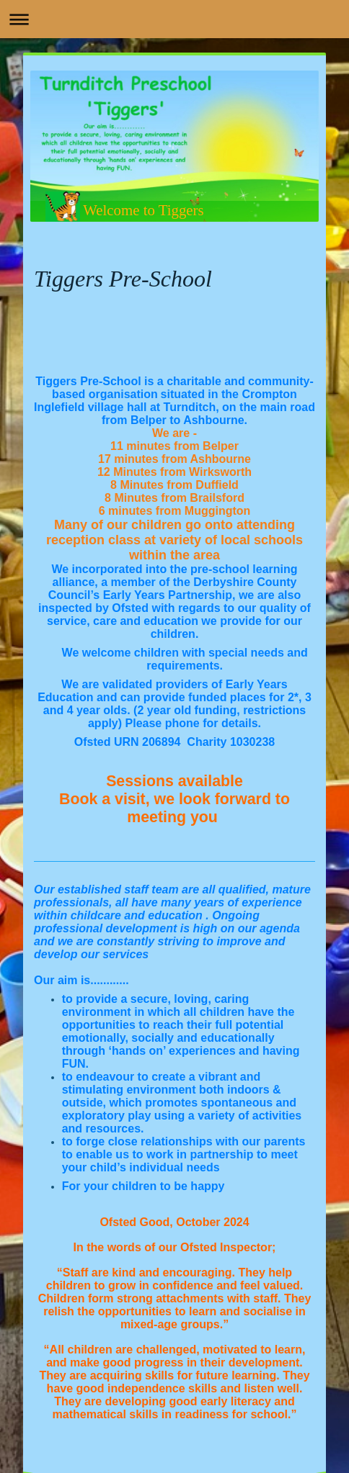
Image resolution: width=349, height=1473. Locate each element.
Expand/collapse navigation (174, 19)
